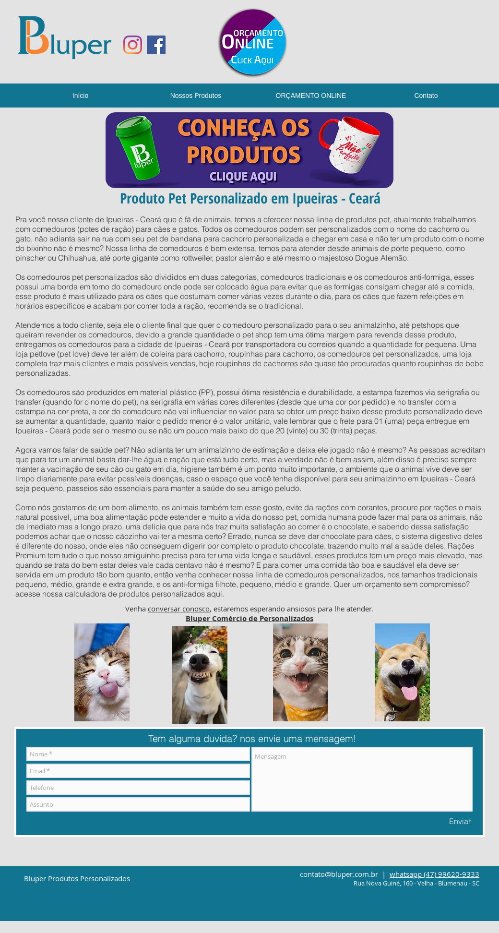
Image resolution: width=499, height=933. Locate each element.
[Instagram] (132, 45)
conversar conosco (179, 608)
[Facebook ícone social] (156, 45)
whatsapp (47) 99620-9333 (434, 874)
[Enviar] (460, 821)
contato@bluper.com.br (339, 874)
